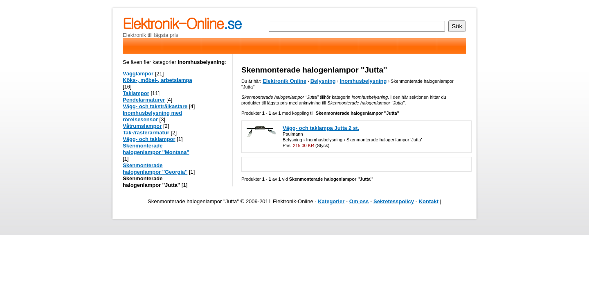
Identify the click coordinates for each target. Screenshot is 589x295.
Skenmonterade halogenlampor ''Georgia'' (155, 168)
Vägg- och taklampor (149, 139)
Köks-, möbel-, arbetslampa (157, 80)
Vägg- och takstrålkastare (155, 106)
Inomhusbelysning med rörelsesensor (152, 116)
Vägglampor (138, 73)
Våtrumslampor (142, 126)
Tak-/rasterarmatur (146, 132)
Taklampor (136, 93)
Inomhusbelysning (363, 81)
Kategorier (331, 201)
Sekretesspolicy (393, 201)
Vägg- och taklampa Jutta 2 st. (321, 128)
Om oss (359, 201)
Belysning (323, 81)
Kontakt (428, 201)
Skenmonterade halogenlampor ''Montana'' (156, 149)
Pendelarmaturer (144, 100)
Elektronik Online (284, 81)
